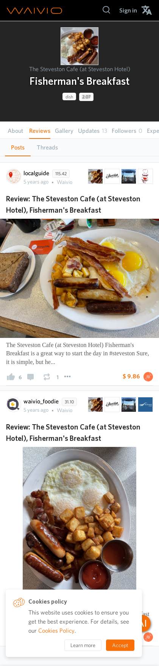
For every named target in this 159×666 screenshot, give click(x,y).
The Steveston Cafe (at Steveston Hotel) (79, 69)
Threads (47, 147)
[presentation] (79, 46)
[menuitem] (128, 10)
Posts (18, 147)
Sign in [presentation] (128, 10)
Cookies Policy (56, 631)
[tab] (18, 147)
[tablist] (79, 147)
